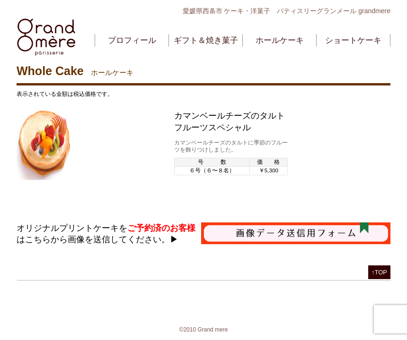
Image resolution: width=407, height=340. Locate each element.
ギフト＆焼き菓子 (206, 40)
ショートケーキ (353, 40)
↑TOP (379, 272)
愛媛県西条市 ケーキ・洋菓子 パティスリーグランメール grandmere (286, 11)
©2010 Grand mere (203, 329)
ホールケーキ (280, 40)
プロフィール (132, 40)
